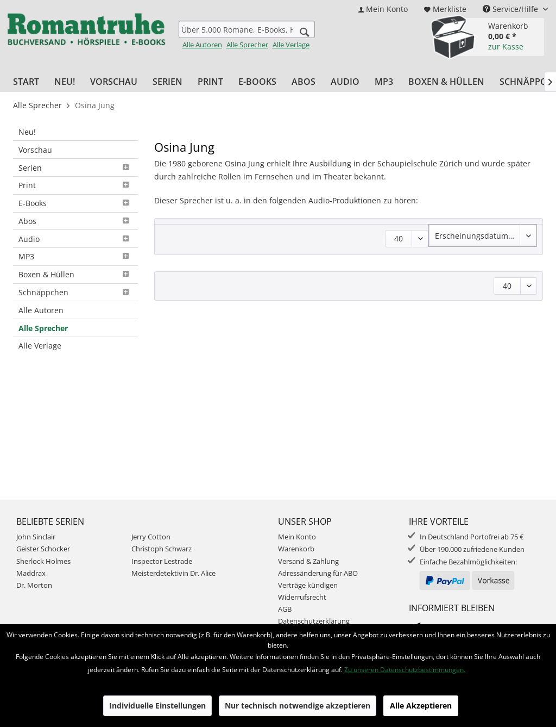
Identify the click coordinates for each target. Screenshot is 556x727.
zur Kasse (505, 46)
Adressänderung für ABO (318, 573)
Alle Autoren (202, 44)
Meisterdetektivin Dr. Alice (173, 573)
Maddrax (31, 573)
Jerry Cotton (150, 537)
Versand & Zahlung (308, 561)
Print (75, 185)
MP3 (75, 256)
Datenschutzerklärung (314, 621)
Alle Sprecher (247, 44)
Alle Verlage (291, 44)
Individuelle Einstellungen (157, 705)
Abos (75, 221)
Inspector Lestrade (161, 561)
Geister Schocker (43, 549)
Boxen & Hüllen (75, 274)
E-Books (75, 203)
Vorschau (35, 150)
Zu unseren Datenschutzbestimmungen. (404, 669)
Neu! (27, 132)
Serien (75, 168)
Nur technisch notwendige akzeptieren (297, 705)
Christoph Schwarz (161, 549)
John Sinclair (35, 537)
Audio (75, 239)
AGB (285, 609)
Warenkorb (296, 549)
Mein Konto (297, 537)
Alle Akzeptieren (421, 705)
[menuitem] (383, 9)
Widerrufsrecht (302, 597)
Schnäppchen (75, 292)
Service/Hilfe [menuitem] (511, 9)
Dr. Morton (34, 585)
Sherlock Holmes (43, 561)
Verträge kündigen (308, 585)
